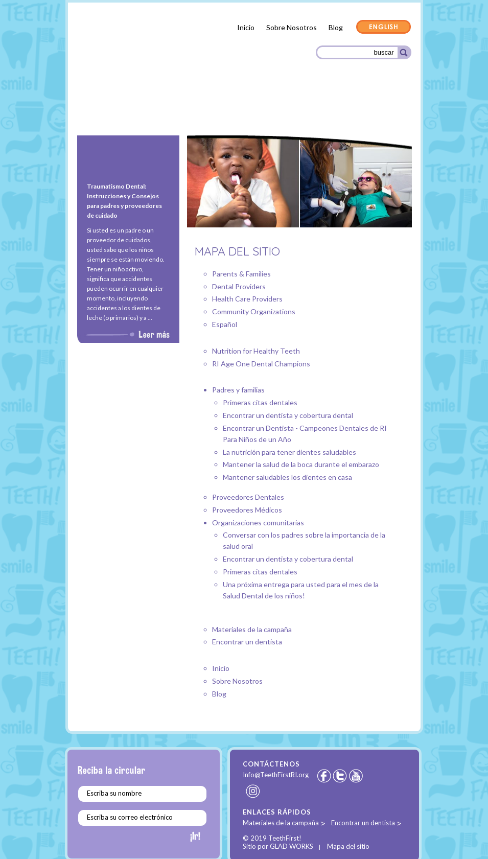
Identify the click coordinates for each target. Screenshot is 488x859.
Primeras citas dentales (260, 402)
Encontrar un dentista (247, 641)
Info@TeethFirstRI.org (276, 775)
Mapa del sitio (348, 846)
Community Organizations (253, 311)
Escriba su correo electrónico (130, 817)
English (383, 27)
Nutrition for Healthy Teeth (256, 350)
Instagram (253, 791)
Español (224, 324)
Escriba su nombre (114, 793)
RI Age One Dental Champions (261, 363)
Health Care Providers (247, 298)
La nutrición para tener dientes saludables (289, 452)
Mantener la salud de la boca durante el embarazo (301, 464)
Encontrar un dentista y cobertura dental (288, 415)
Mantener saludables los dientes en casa (287, 477)
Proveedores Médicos (262, 108)
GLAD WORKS (291, 846)
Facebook (324, 775)
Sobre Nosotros (291, 27)
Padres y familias (110, 109)
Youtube (356, 775)
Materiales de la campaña (252, 629)
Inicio (245, 27)
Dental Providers (239, 286)
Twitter (340, 775)
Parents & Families (241, 273)
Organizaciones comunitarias (353, 109)
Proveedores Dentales (180, 107)
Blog (336, 27)
